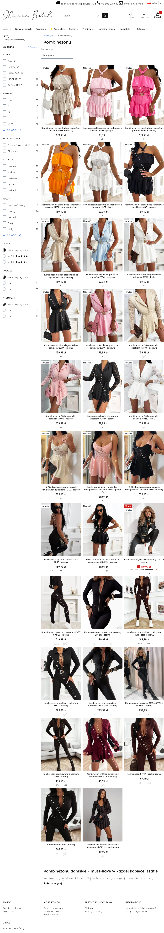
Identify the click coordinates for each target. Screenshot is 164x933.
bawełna (12, 166)
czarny (11, 211)
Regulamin (8, 911)
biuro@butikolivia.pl (131, 3)
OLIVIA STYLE (15, 85)
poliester (12, 178)
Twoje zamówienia (53, 908)
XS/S (10, 124)
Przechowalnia (51, 914)
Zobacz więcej (53, 883)
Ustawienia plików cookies (140, 908)
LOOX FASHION (16, 73)
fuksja (11, 223)
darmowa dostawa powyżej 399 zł (76, 3)
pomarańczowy (16, 205)
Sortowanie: (47, 48)
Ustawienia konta (53, 911)
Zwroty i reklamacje (13, 908)
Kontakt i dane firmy (13, 928)
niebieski (12, 217)
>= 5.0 (18, 256)
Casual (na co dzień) (19, 145)
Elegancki (13, 151)
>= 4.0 (18, 262)
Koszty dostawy (93, 911)
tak (9, 283)
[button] (105, 15)
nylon (11, 184)
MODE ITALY (14, 79)
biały (10, 229)
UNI (10, 100)
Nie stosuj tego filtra (18, 250)
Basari (11, 61)
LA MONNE (13, 67)
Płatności (90, 908)
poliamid (12, 190)
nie (9, 289)
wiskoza (12, 172)
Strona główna (50, 35)
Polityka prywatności (137, 911)
